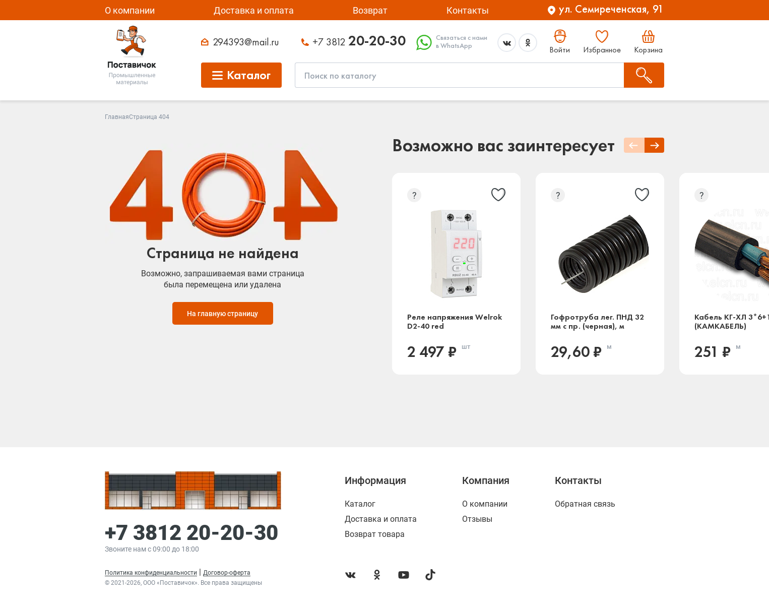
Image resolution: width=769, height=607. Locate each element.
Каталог (360, 504)
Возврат (370, 10)
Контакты (467, 10)
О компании (130, 10)
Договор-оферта (226, 572)
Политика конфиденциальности (151, 572)
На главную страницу (222, 314)
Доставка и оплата (254, 10)
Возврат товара (375, 534)
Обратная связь (585, 504)
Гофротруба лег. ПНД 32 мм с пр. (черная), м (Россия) (597, 322)
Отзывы (477, 519)
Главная (117, 116)
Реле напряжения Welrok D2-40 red (454, 322)
